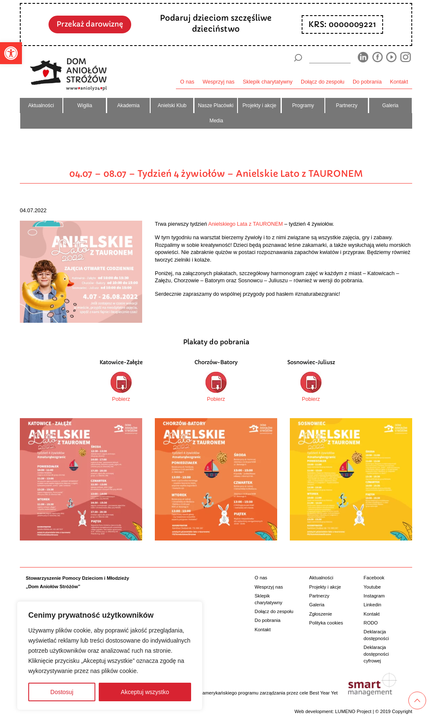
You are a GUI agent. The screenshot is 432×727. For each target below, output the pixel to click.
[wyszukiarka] (330, 57)
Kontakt (399, 82)
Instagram (374, 595)
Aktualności (41, 105)
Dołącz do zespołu (322, 82)
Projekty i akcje (259, 105)
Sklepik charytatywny (268, 82)
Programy (303, 105)
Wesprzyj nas (218, 82)
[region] (109, 655)
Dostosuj (61, 692)
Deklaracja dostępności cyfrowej (376, 654)
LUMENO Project (353, 711)
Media (216, 121)
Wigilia (84, 105)
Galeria (390, 105)
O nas (187, 82)
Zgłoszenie (320, 613)
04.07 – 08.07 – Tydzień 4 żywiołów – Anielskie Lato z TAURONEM (216, 173)
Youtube (372, 586)
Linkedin (372, 604)
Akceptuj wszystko (145, 692)
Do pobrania (367, 82)
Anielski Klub (172, 105)
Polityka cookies (326, 622)
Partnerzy (346, 105)
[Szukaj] (298, 58)
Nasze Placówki (215, 105)
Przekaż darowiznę (90, 24)
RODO (371, 622)
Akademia (128, 105)
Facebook (374, 577)
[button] (11, 53)
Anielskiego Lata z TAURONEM (245, 224)
